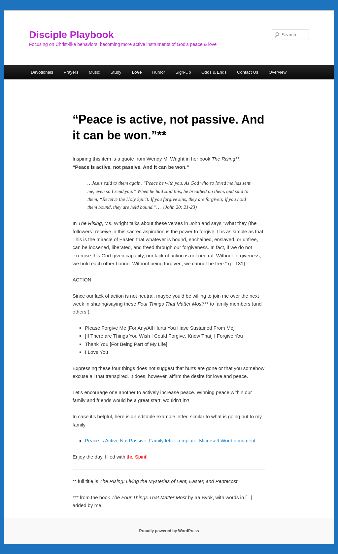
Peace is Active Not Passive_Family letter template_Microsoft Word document (170, 440)
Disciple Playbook (71, 34)
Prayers (71, 72)
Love (137, 72)
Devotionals (42, 72)
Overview (278, 72)
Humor (158, 72)
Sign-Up (183, 72)
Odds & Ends (214, 72)
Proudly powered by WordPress (169, 531)
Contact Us (247, 72)
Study (115, 72)
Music (94, 72)
